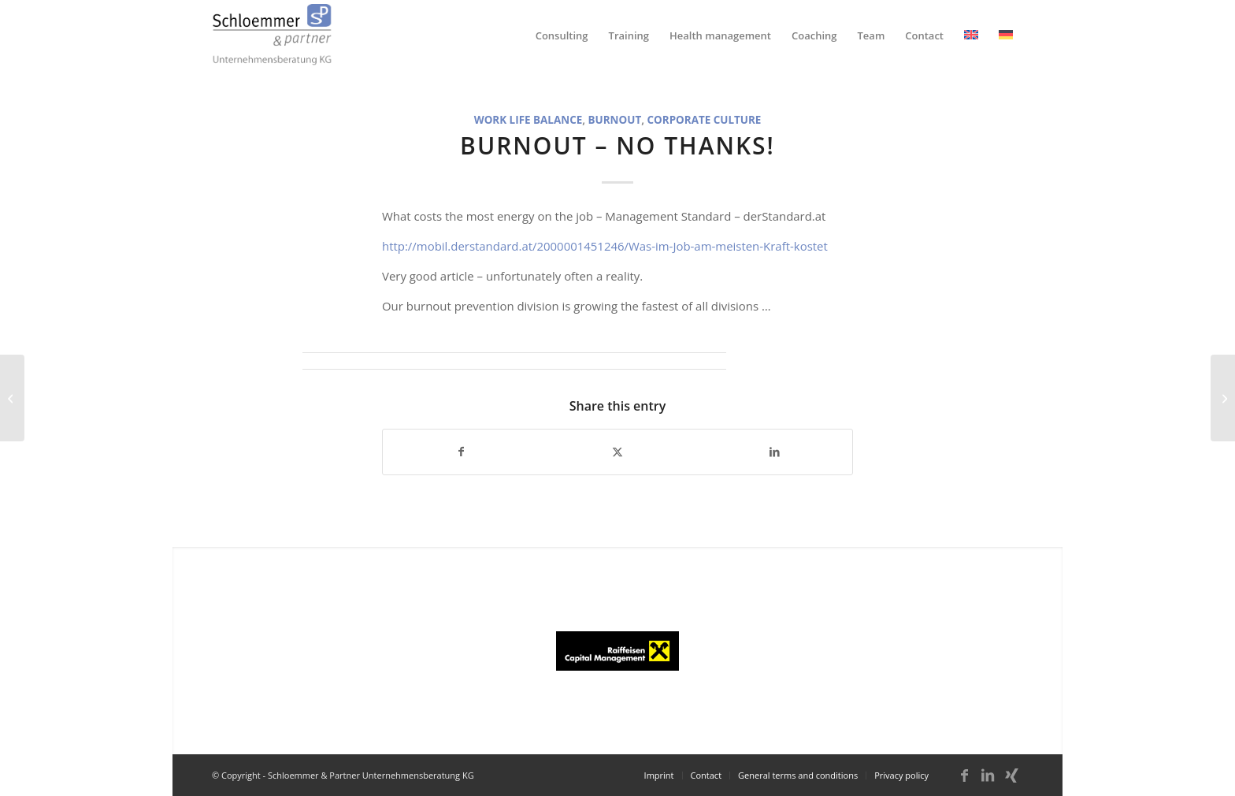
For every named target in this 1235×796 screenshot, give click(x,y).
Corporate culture (704, 120)
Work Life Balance (528, 120)
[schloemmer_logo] (272, 35)
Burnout (615, 120)
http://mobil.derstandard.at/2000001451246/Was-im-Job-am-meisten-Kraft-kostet (605, 246)
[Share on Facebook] (461, 452)
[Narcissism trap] (12, 398)
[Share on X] (618, 452)
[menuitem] (562, 35)
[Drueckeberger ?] (1223, 398)
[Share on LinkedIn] (774, 452)
